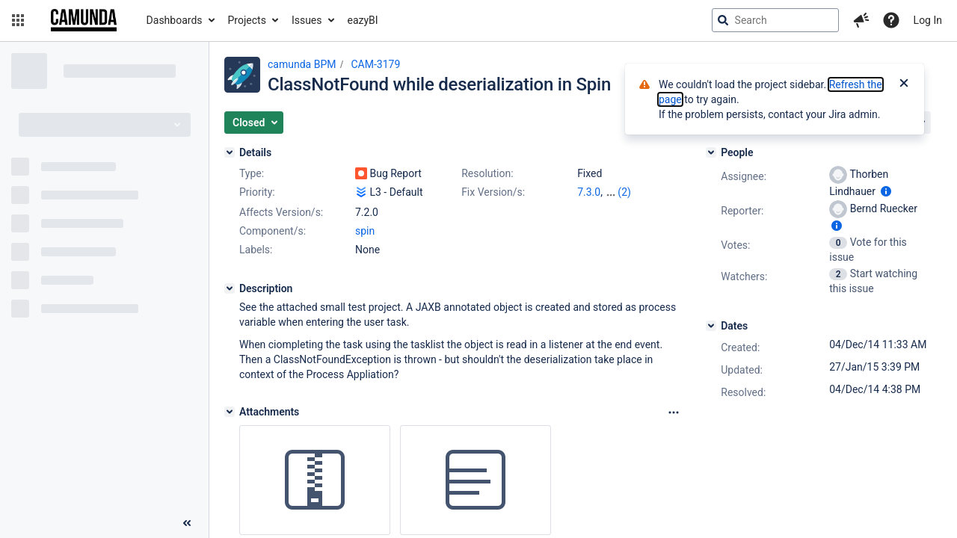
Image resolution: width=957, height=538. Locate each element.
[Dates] (711, 326)
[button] (17, 20)
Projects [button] (247, 20)
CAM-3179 (375, 64)
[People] (711, 152)
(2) (624, 192)
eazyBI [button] (363, 20)
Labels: (255, 250)
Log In (928, 20)
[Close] (903, 84)
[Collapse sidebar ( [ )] (187, 523)
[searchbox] (775, 20)
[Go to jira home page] (83, 20)
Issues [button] (307, 20)
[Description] (229, 288)
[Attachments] (229, 411)
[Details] (229, 152)
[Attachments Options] (673, 412)
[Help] (891, 20)
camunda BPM (302, 64)
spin (365, 231)
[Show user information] (886, 191)
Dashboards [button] (175, 20)
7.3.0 (588, 192)
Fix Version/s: (493, 192)
